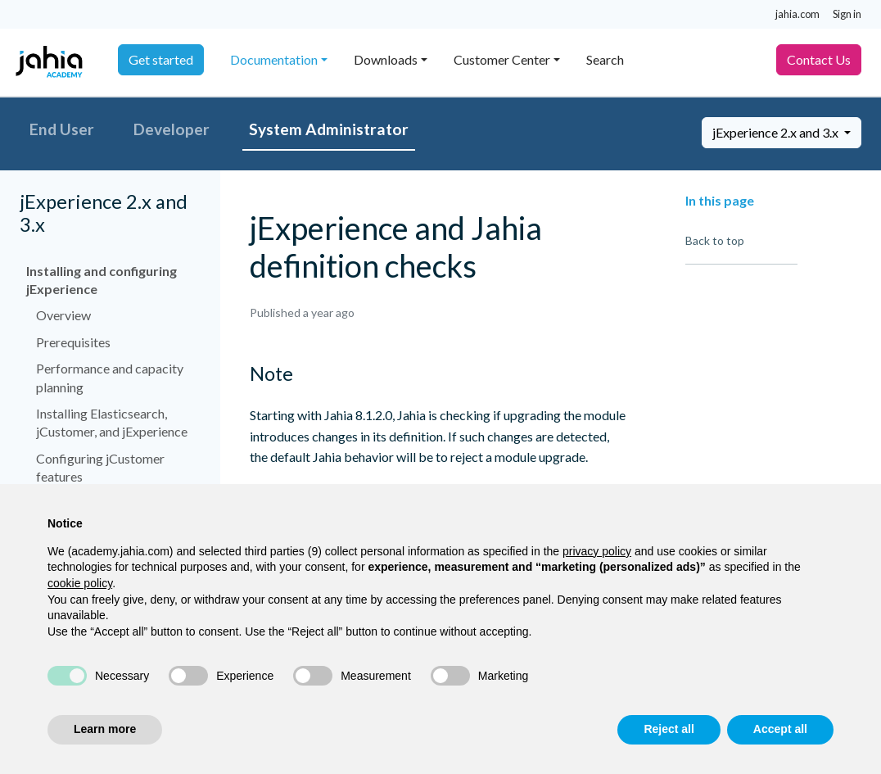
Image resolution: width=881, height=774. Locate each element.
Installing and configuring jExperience (101, 279)
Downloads (386, 59)
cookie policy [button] (79, 583)
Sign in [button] (847, 13)
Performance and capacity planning (109, 377)
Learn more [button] (105, 729)
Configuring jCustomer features (100, 467)
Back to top (714, 240)
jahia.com (797, 13)
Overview (63, 315)
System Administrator (329, 129)
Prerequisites (73, 342)
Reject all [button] (669, 729)
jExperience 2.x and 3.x (776, 132)
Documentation (274, 59)
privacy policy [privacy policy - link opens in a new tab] (596, 551)
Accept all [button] (780, 729)
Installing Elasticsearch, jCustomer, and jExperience (111, 422)
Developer (171, 129)
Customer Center (502, 59)
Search (605, 59)
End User (61, 129)
